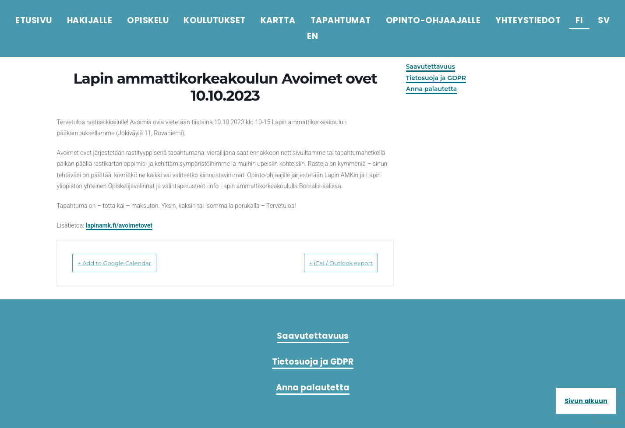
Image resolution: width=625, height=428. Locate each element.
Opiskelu (148, 20)
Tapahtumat (341, 20)
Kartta (278, 20)
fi (579, 20)
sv (604, 20)
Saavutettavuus (431, 66)
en (312, 36)
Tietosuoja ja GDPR (436, 78)
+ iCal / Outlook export (328, 263)
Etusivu (33, 20)
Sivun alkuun (586, 400)
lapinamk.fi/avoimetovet (119, 225)
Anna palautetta (431, 89)
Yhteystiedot (528, 20)
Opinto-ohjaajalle (433, 20)
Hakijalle (90, 20)
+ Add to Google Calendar (128, 263)
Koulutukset (215, 20)
